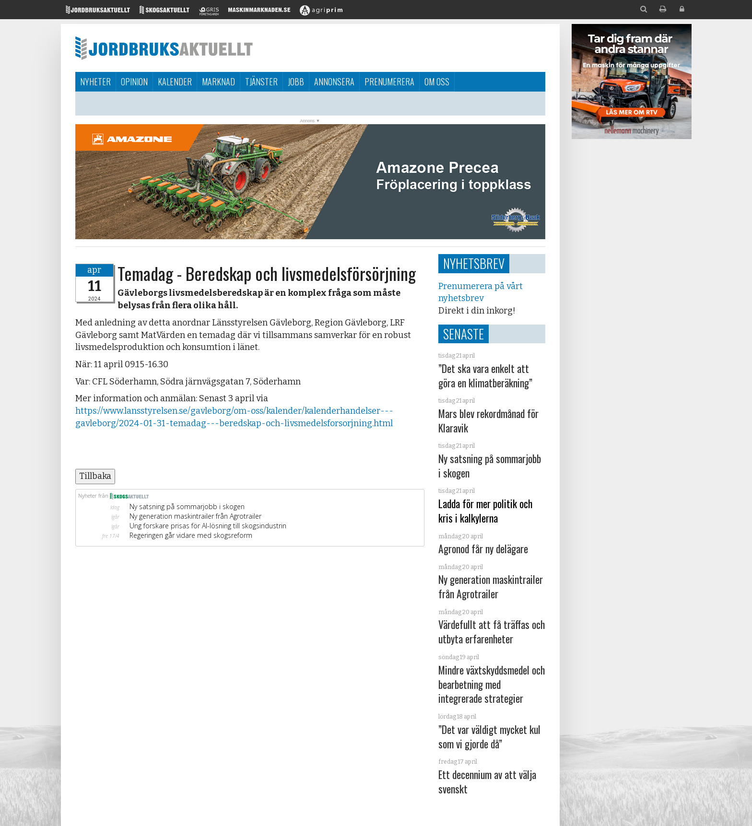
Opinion (134, 81)
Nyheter (95, 81)
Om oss (436, 81)
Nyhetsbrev (474, 263)
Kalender (175, 81)
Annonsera (334, 81)
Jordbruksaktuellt (164, 48)
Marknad (218, 81)
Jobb (296, 81)
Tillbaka (95, 476)
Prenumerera (389, 81)
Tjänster (261, 81)
